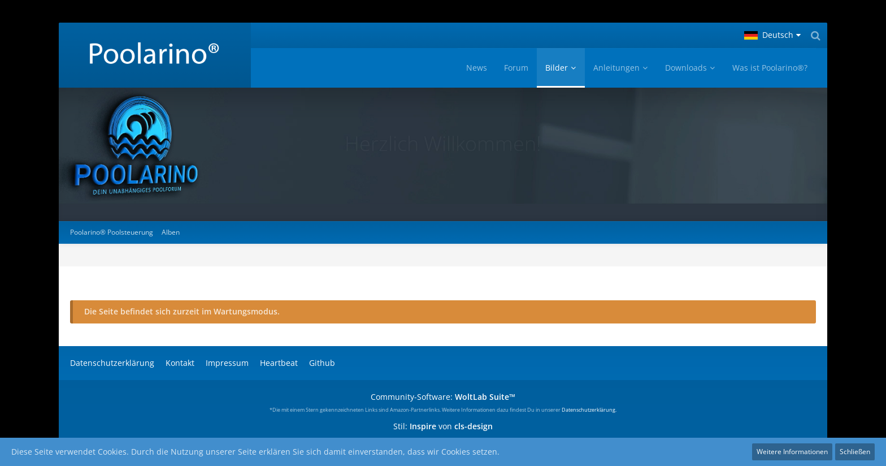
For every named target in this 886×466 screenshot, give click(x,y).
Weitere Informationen (792, 451)
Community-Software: (443, 396)
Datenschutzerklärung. (589, 409)
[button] (772, 35)
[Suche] (815, 35)
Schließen (855, 451)
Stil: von (443, 426)
